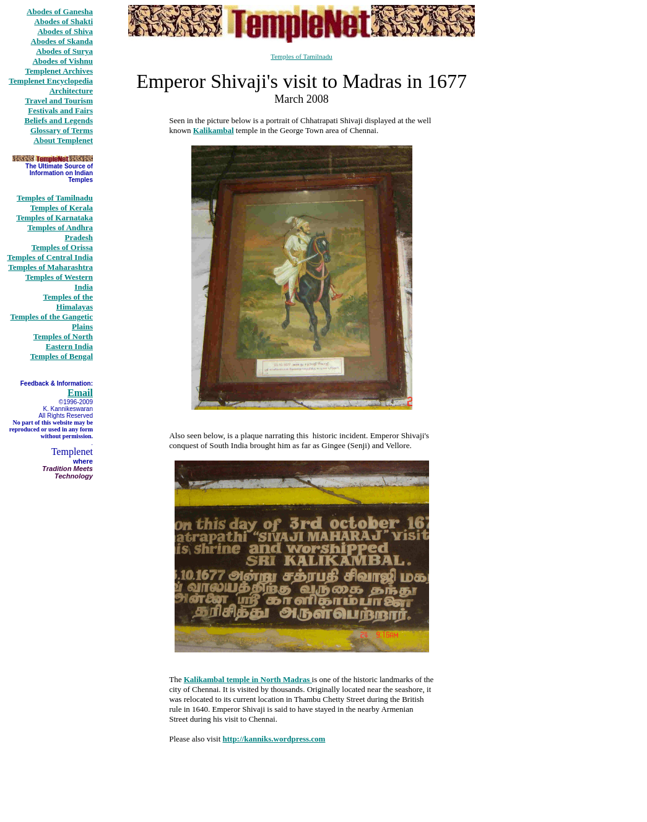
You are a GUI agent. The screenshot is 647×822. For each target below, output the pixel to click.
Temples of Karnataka (54, 217)
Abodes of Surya (64, 51)
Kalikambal (213, 130)
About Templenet (63, 140)
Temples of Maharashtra (50, 267)
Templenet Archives (59, 71)
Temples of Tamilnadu (55, 197)
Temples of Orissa (62, 247)
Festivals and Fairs (60, 110)
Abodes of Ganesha (60, 11)
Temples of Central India (50, 257)
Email (80, 392)
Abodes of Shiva (65, 31)
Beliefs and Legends (58, 120)
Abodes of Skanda (62, 41)
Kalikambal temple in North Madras (248, 679)
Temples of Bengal (61, 356)
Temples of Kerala (61, 207)
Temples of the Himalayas (68, 301)
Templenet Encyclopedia (51, 80)
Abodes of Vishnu (62, 61)
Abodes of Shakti (63, 21)
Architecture (71, 90)
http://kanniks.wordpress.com (274, 738)
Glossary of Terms (61, 130)
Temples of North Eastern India (63, 341)
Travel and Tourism (59, 100)
